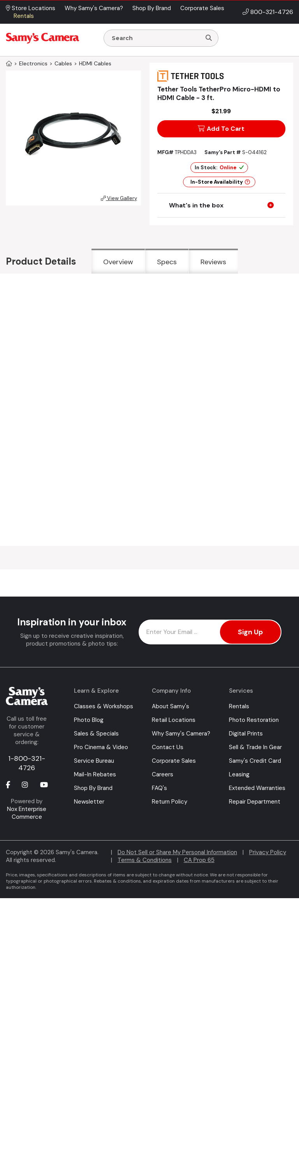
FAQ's (159, 788)
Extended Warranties (257, 788)
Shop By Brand (93, 788)
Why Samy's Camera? (181, 733)
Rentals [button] (24, 16)
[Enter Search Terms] (155, 38)
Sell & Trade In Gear (255, 747)
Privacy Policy (267, 852)
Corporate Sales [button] (202, 8)
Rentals (239, 706)
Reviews (213, 262)
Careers (162, 774)
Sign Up (250, 632)
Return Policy (169, 802)
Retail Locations (173, 720)
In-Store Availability (220, 182)
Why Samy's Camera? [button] (94, 8)
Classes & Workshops (103, 706)
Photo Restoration (254, 720)
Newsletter (89, 802)
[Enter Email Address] (210, 632)
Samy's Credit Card (255, 761)
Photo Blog (89, 720)
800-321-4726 (271, 12)
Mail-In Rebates (95, 774)
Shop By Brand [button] (151, 8)
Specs (167, 262)
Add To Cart (221, 129)
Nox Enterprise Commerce (26, 813)
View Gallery (119, 198)
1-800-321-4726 (26, 763)
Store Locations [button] (30, 8)
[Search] (208, 38)
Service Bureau (94, 761)
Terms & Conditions (145, 860)
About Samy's (170, 706)
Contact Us (167, 747)
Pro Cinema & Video (101, 747)
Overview (118, 262)
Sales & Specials (96, 733)
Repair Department (254, 802)
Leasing (239, 774)
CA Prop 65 (199, 860)
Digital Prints (246, 733)
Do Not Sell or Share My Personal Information (177, 852)
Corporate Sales (174, 761)
